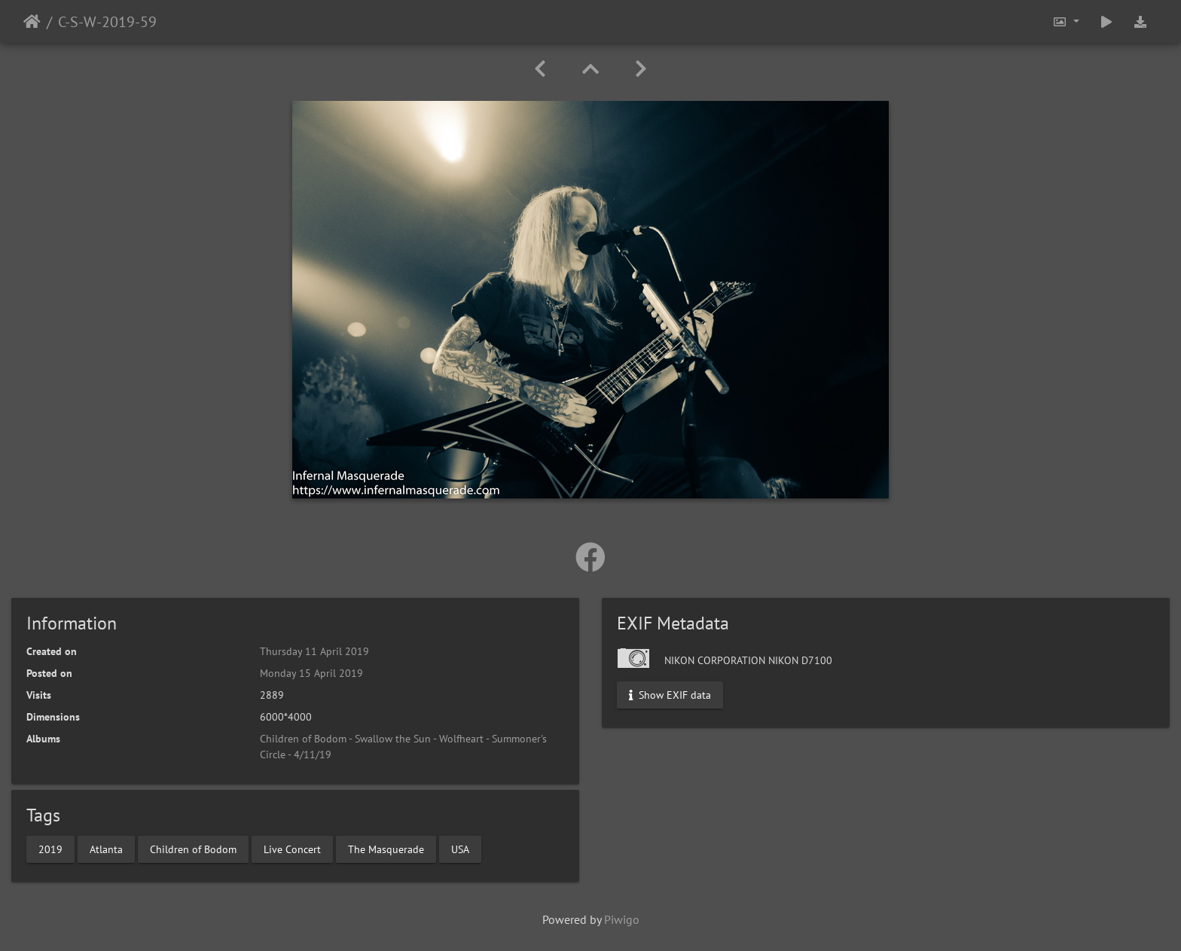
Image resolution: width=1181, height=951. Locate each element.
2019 (50, 848)
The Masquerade (386, 848)
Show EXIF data (670, 695)
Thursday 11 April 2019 (314, 651)
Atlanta (106, 848)
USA (460, 848)
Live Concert (292, 848)
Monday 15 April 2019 (311, 673)
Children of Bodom (193, 848)
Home (32, 22)
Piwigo (621, 919)
